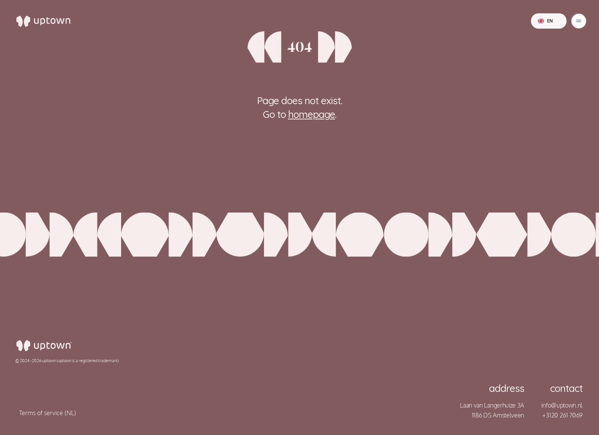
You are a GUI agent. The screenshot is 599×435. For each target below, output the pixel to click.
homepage (311, 114)
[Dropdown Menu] (578, 21)
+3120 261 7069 (562, 415)
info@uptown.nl (562, 405)
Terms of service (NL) (47, 413)
